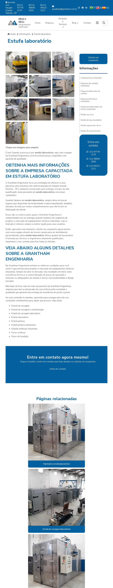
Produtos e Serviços (63, 21)
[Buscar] (104, 23)
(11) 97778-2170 (20, 8)
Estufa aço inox (87, 114)
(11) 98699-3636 (32, 8)
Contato (87, 22)
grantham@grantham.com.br (64, 7)
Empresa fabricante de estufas (90, 92)
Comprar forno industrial (91, 78)
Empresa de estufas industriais (89, 84)
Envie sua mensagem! (57, 565)
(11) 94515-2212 (43, 8)
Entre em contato (58, 369)
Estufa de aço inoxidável (91, 120)
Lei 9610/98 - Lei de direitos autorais (68, 507)
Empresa (49, 22)
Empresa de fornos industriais (89, 100)
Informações (25, 34)
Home (37, 22)
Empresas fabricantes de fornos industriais (91, 108)
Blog (74, 22)
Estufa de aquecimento (91, 131)
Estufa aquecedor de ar (91, 125)
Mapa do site (15, 557)
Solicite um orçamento (93, 59)
